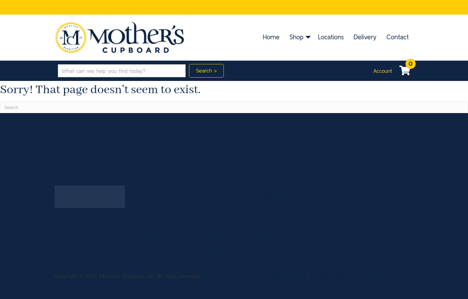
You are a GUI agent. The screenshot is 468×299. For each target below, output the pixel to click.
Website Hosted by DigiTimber (346, 276)
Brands (191, 222)
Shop (296, 37)
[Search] (234, 107)
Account (382, 71)
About (149, 207)
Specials (193, 207)
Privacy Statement (205, 237)
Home (271, 37)
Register (265, 237)
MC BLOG (267, 251)
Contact (397, 37)
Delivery (365, 37)
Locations (331, 37)
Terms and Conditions (209, 251)
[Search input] (122, 70)
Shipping (265, 222)
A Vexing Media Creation (275, 276)
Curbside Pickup (274, 193)
